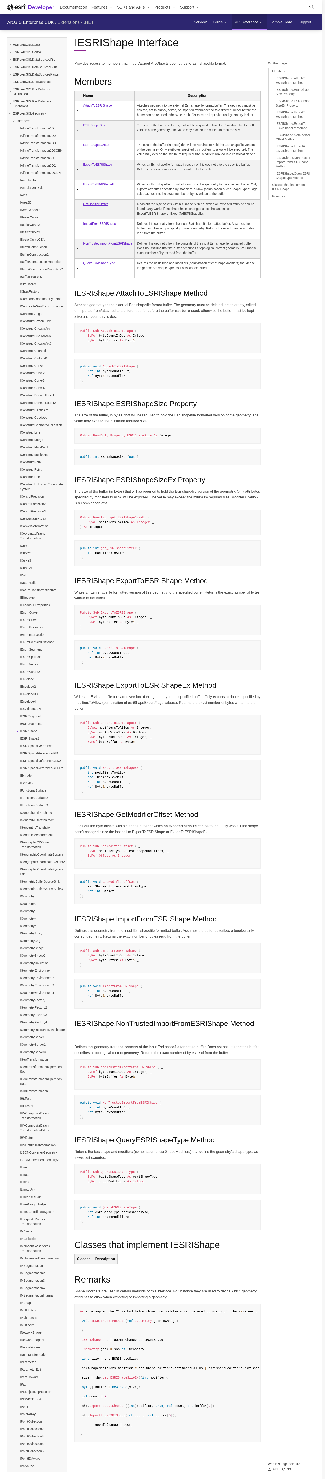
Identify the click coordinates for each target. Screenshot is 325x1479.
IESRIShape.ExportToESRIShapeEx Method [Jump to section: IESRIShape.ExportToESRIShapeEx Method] (291, 126)
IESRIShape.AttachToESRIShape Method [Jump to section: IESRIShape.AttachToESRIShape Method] (291, 80)
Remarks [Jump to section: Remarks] (278, 196)
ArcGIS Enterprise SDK (30, 22)
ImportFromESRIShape (99, 223)
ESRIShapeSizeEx (96, 145)
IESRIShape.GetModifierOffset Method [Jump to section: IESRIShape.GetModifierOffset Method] (293, 137)
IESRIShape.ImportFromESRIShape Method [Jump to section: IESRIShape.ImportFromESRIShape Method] (293, 148)
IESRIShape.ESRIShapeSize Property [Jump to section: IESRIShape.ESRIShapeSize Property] (293, 92)
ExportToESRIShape (97, 164)
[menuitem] (102, 7)
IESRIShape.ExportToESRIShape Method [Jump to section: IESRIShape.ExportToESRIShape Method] (291, 114)
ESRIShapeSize (94, 125)
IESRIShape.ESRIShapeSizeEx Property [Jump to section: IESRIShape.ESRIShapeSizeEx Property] (293, 103)
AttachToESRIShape (97, 105)
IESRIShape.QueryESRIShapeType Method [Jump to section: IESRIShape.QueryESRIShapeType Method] (293, 176)
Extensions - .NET (76, 22)
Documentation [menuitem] (73, 7)
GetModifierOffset (95, 204)
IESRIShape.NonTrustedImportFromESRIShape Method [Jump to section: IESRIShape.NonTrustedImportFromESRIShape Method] (293, 162)
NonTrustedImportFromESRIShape (107, 243)
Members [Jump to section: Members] (278, 71)
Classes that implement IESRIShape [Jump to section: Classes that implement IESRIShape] (288, 187)
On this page (277, 63)
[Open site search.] (311, 7)
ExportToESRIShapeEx (99, 184)
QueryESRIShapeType (99, 263)
